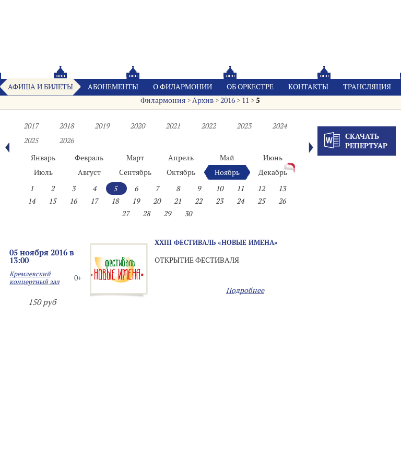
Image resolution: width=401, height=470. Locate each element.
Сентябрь (135, 172)
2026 (66, 140)
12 (261, 188)
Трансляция (367, 86)
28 (146, 213)
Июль (43, 172)
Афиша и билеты (40, 86)
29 (167, 213)
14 (31, 201)
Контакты (308, 86)
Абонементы (113, 86)
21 (177, 201)
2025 (30, 140)
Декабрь (272, 172)
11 (245, 100)
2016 (227, 100)
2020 (137, 126)
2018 (66, 126)
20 (156, 201)
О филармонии (182, 86)
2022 (208, 126)
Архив (203, 100)
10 (219, 188)
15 (52, 201)
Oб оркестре (250, 86)
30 (188, 213)
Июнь (272, 157)
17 (94, 201)
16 (73, 201)
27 (125, 213)
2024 (279, 126)
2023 (244, 126)
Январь (43, 157)
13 (282, 188)
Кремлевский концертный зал (34, 277)
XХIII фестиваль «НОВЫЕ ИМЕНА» (216, 242)
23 (219, 201)
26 (282, 201)
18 (115, 201)
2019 (102, 126)
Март (135, 157)
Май (227, 157)
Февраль (89, 157)
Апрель (181, 157)
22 (198, 201)
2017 (30, 126)
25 (261, 201)
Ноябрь (227, 172)
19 (135, 201)
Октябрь (181, 172)
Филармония (162, 100)
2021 (173, 126)
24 (240, 201)
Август (89, 172)
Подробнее (245, 290)
